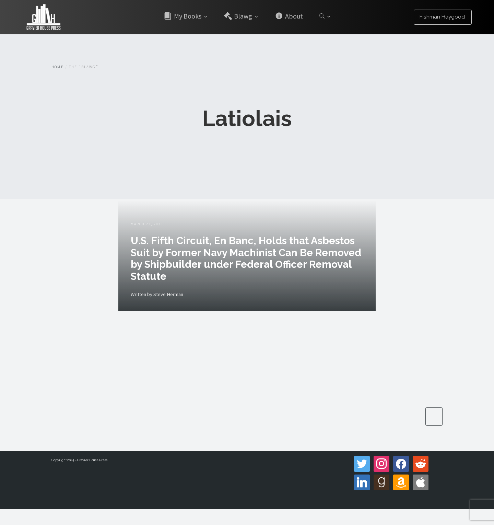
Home (57, 67)
